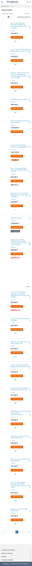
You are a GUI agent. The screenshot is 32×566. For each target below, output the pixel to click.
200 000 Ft (14, 302)
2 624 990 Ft (15, 152)
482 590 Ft (14, 325)
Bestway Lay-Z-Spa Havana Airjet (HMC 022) (20, 437)
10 (28, 532)
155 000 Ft (14, 202)
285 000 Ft (14, 177)
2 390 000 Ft (15, 128)
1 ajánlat (13, 30)
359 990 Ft (14, 466)
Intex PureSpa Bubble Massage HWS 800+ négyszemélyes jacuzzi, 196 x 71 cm (20, 485)
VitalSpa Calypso (16, 218)
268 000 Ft (14, 443)
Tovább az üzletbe (17, 37)
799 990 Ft (14, 83)
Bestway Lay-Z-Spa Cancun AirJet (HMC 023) (20, 342)
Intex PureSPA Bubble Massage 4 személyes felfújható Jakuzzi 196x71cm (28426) (20, 294)
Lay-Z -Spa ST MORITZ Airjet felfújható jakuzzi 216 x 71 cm (21, 50)
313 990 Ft (14, 56)
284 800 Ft (14, 250)
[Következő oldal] (2, 534)
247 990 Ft (14, 349)
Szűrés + (27, 13)
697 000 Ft (14, 395)
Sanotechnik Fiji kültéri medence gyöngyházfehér (19, 146)
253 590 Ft (14, 493)
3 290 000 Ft (15, 223)
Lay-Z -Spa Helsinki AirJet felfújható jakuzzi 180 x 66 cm (21, 365)
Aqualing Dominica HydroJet (20, 99)
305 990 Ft (14, 516)
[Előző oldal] (2, 532)
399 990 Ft (14, 105)
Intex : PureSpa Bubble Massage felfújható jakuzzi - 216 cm (20, 170)
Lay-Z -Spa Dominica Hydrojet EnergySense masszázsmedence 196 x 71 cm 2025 (20, 25)
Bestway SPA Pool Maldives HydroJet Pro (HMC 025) (20, 389)
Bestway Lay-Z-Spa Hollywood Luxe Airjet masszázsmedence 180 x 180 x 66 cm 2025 (20, 242)
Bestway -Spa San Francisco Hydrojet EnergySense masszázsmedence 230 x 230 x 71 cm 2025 (20, 75)
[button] (29, 2)
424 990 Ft (14, 372)
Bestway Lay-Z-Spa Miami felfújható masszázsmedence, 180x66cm (20, 195)
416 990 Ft (14, 33)
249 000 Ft (14, 420)
